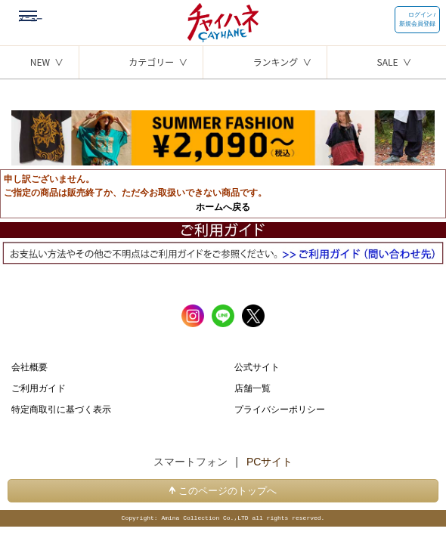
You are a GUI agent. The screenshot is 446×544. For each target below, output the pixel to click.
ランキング (276, 61)
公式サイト (257, 366)
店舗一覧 (252, 387)
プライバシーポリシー (279, 408)
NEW (40, 61)
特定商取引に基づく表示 (61, 408)
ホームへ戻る (223, 207)
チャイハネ (223, 19)
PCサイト (269, 462)
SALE (387, 61)
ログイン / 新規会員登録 (417, 19)
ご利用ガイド (38, 387)
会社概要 (29, 366)
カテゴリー (151, 61)
